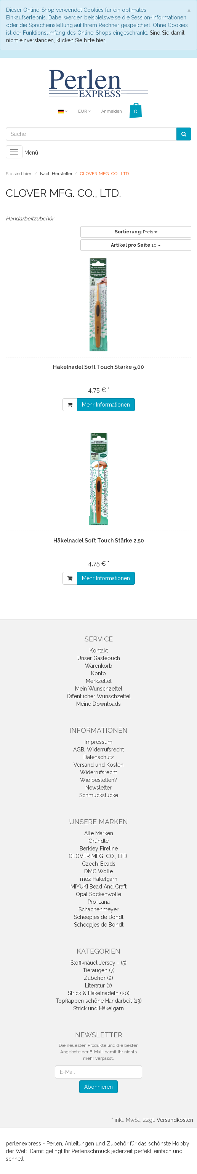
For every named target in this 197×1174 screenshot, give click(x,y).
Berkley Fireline (99, 848)
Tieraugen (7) (99, 970)
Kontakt (99, 651)
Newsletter (98, 788)
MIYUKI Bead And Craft (98, 887)
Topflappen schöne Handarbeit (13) (99, 1001)
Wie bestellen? (98, 780)
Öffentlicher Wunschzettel (99, 696)
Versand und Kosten (98, 765)
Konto (98, 673)
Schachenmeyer (98, 909)
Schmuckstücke (98, 795)
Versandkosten (175, 1120)
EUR (84, 111)
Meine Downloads (98, 704)
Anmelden (111, 111)
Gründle (98, 841)
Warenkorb (98, 666)
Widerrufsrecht (98, 772)
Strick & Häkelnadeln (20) (99, 993)
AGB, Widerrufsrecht (98, 750)
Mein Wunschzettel (98, 689)
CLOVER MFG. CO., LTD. (98, 856)
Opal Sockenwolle (98, 894)
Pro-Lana (99, 902)
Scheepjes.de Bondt (98, 917)
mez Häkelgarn (98, 879)
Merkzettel (99, 681)
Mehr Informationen (106, 405)
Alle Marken (98, 833)
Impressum (98, 742)
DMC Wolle (98, 871)
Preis (136, 231)
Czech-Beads (98, 864)
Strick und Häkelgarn (98, 1008)
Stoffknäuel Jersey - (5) (98, 963)
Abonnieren (98, 1087)
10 (136, 245)
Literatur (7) (98, 986)
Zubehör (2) (98, 978)
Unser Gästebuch (98, 658)
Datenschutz (98, 757)
